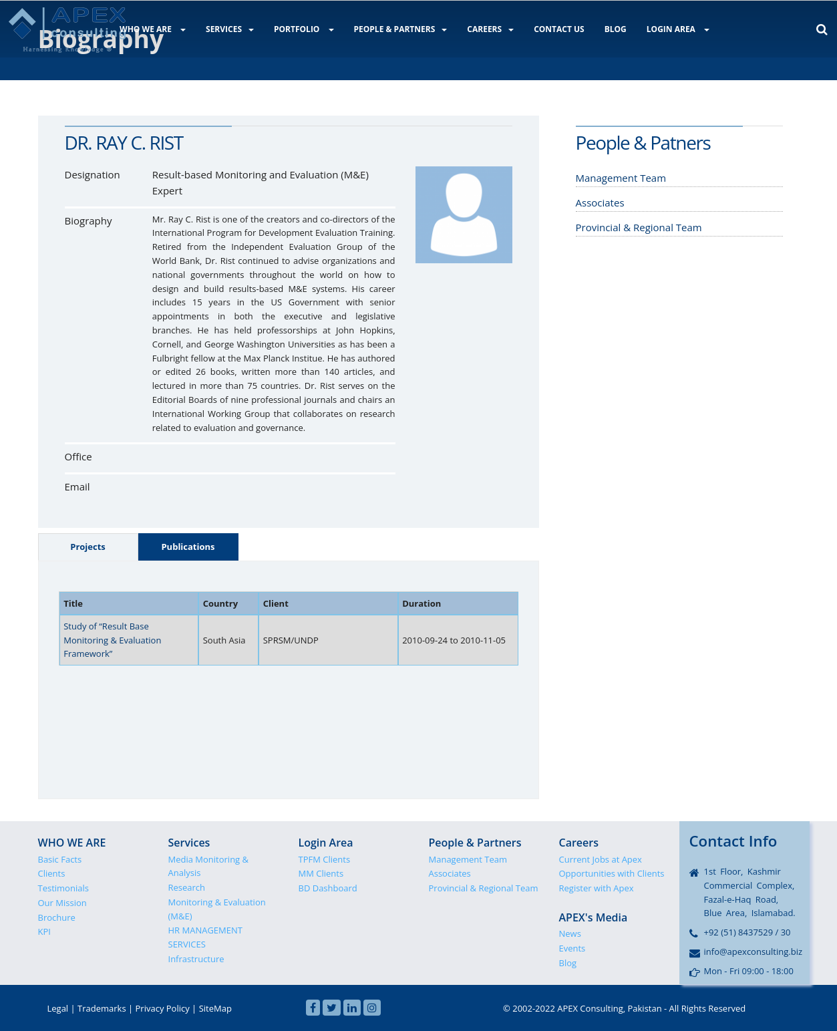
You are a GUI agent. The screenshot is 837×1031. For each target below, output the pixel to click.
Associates (450, 873)
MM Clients (321, 873)
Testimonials (63, 888)
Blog (568, 963)
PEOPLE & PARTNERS (401, 29)
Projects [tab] (88, 547)
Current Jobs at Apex (600, 859)
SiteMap (215, 1008)
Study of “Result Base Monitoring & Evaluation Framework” (112, 640)
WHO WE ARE (153, 29)
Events (572, 948)
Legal (58, 1008)
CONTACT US (559, 29)
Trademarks (101, 1008)
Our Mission (62, 903)
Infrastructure (196, 959)
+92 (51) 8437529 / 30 (747, 932)
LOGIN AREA (678, 29)
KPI (44, 931)
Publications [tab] (187, 547)
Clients (51, 873)
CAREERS (490, 29)
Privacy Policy (163, 1008)
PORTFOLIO (304, 29)
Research (187, 887)
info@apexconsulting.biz (753, 951)
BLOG (616, 29)
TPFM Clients (325, 859)
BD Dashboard (328, 888)
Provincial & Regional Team (483, 888)
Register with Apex (596, 888)
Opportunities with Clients (612, 873)
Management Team (468, 859)
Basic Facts (60, 859)
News (570, 933)
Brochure (56, 917)
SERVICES (230, 29)
